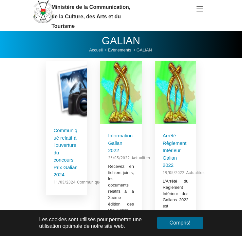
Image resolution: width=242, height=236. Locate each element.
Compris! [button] (179, 223)
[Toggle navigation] (199, 9)
